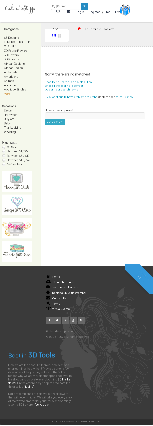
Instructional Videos (62, 287)
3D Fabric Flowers (16, 51)
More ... (8, 94)
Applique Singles (15, 89)
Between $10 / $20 (16, 160)
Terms (53, 304)
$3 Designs (11, 38)
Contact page (106, 97)
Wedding (10, 132)
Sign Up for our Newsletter (96, 29)
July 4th (9, 119)
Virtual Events (58, 309)
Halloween (10, 115)
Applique (10, 85)
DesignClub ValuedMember (66, 293)
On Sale (9, 147)
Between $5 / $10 (16, 156)
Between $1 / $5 (15, 151)
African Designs (14, 64)
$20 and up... (13, 164)
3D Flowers (11, 55)
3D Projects (11, 59)
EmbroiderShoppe (20, 8)
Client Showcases (61, 282)
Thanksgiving (12, 127)
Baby (7, 123)
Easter (8, 110)
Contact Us (56, 298)
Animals (9, 81)
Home (53, 277)
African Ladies (13, 68)
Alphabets (11, 72)
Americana (11, 76)
